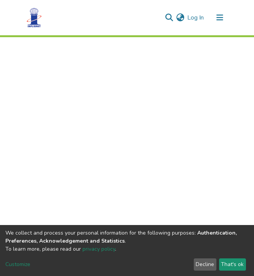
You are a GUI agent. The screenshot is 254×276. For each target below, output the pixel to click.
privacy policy (98, 249)
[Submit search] (169, 17)
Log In (196, 17)
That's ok (232, 264)
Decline (205, 264)
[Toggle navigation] (220, 17)
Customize (17, 264)
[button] (180, 17)
